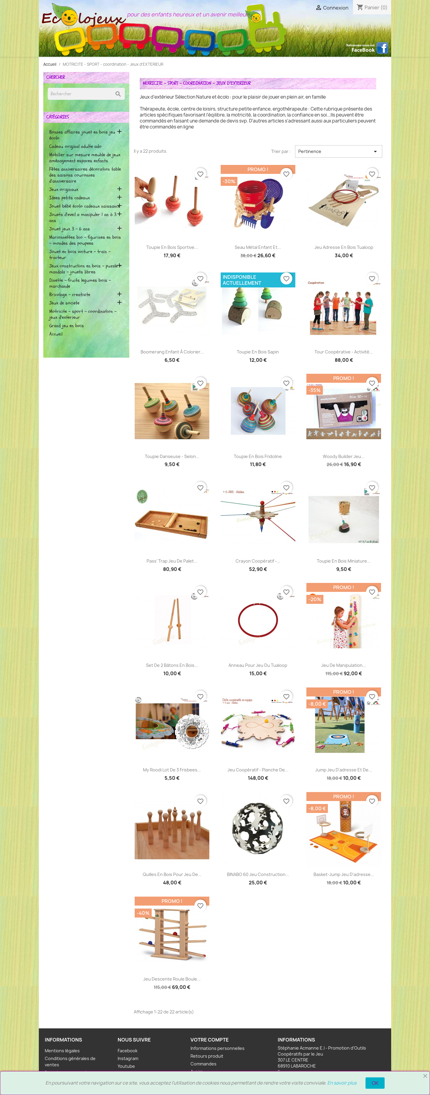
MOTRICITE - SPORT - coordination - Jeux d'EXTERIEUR (82, 314)
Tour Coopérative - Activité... (343, 352)
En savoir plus (342, 1083)
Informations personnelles (218, 1048)
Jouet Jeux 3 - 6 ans (69, 229)
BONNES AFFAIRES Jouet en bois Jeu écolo (82, 135)
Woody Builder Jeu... (344, 456)
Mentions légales (62, 1050)
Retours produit (207, 1056)
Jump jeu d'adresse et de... (343, 770)
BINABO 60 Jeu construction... (258, 874)
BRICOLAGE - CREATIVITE (69, 295)
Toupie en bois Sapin (258, 352)
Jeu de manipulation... (343, 665)
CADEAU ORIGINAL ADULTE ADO (75, 146)
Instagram (128, 1058)
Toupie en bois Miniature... (344, 561)
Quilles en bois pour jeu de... (172, 874)
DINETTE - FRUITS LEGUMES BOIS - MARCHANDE (80, 283)
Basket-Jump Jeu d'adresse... (344, 874)
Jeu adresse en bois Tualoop (343, 247)
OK (375, 1083)
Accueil (55, 334)
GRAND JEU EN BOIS (66, 326)
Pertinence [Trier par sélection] (338, 151)
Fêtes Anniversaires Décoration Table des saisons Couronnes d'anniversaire (85, 175)
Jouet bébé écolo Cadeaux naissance (84, 206)
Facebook (127, 1050)
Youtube (126, 1066)
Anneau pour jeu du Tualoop (257, 665)
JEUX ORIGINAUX (63, 189)
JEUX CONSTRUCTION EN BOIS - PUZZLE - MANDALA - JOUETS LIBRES (85, 269)
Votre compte (210, 1039)
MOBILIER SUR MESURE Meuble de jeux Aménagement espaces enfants (84, 158)
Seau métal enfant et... (258, 247)
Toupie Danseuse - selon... (172, 456)
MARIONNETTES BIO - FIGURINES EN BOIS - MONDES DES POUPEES (85, 240)
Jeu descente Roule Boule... (172, 979)
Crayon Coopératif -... (258, 561)
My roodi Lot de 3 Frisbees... (172, 770)
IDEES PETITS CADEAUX (69, 198)
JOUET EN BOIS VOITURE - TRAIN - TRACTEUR (79, 255)
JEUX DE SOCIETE (64, 303)
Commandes (203, 1064)
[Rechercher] (86, 94)
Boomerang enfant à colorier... (172, 352)
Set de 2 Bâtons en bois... (172, 665)
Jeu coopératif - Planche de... (258, 770)
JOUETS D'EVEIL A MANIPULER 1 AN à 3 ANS (82, 218)
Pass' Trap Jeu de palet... (172, 561)
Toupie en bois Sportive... (172, 247)
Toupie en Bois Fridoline (258, 456)
